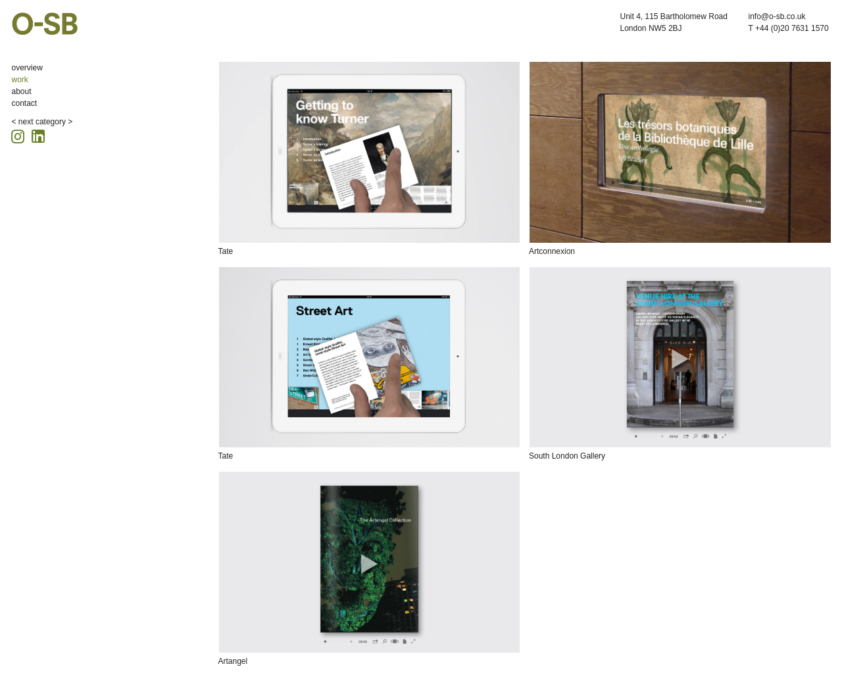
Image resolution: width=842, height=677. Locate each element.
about (22, 91)
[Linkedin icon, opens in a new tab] (38, 135)
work (20, 79)
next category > (45, 121)
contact (24, 103)
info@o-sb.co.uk (777, 16)
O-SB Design (45, 24)
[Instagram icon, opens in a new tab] (20, 134)
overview (27, 67)
